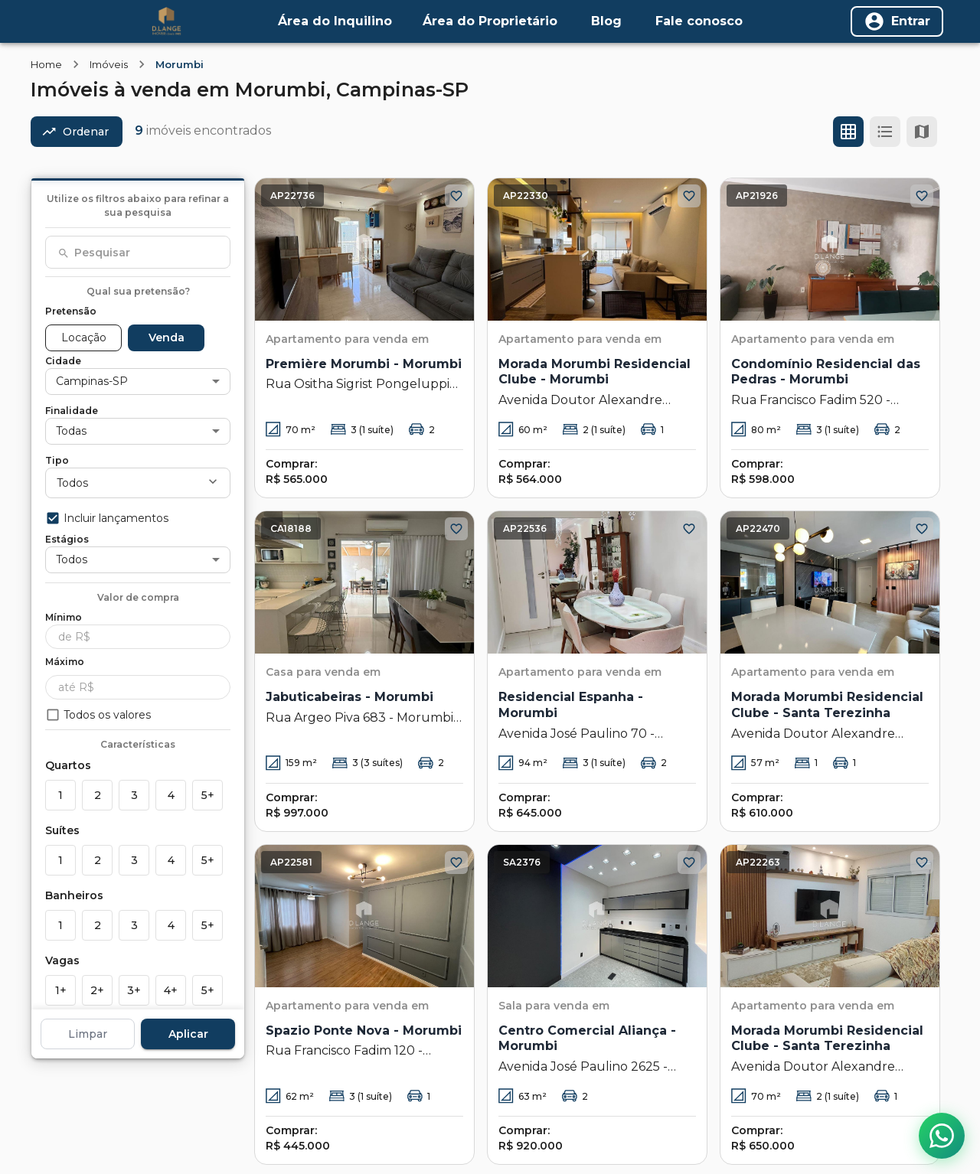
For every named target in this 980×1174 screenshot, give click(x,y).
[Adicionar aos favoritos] (456, 195)
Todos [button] (72, 483)
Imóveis (109, 64)
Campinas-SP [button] (92, 381)
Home (46, 64)
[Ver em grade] (848, 131)
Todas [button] (71, 431)
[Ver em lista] (885, 131)
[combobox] (137, 252)
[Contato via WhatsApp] (942, 1136)
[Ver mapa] (921, 131)
